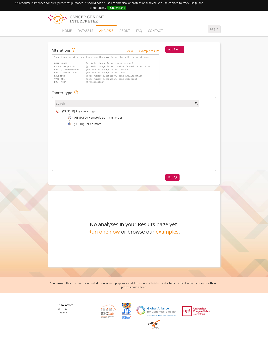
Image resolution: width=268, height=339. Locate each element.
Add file (174, 49)
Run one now (104, 231)
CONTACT (155, 31)
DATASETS (85, 31)
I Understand (117, 8)
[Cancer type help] (76, 92)
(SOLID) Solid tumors (87, 124)
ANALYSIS (106, 31)
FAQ (139, 31)
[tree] (134, 138)
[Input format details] (73, 50)
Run (172, 177)
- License (61, 313)
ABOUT (125, 31)
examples (167, 231)
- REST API (62, 309)
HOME (67, 31)
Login (214, 29)
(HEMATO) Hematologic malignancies (98, 117)
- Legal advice (64, 305)
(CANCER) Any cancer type (79, 111)
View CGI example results (143, 51)
